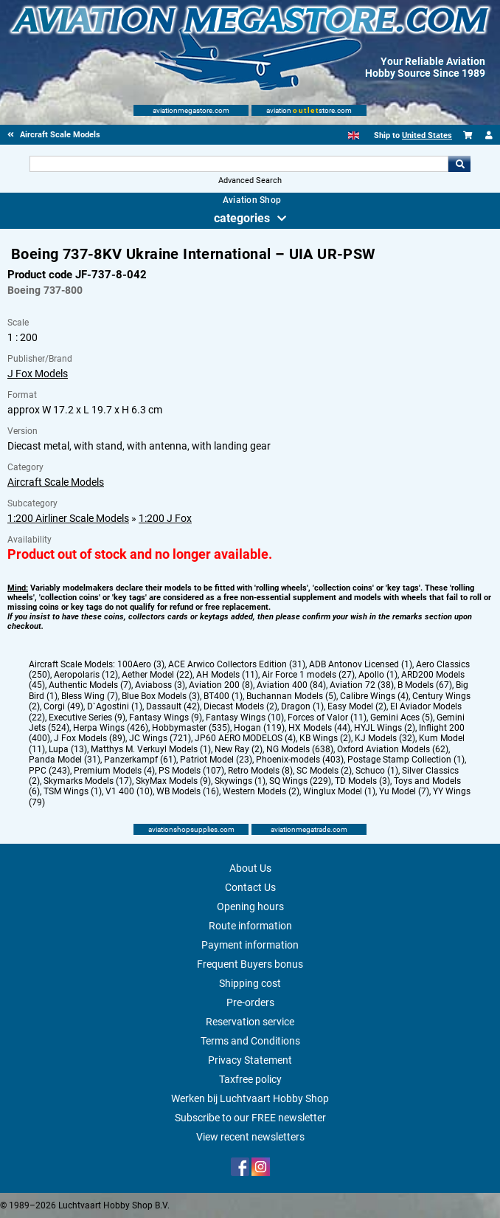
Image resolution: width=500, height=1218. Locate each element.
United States (427, 135)
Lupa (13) (68, 749)
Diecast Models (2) (240, 706)
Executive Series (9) (87, 717)
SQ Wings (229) (300, 781)
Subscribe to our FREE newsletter (250, 1118)
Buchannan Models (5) (291, 696)
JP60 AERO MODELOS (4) (245, 738)
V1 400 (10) (129, 791)
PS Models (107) (191, 770)
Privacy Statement (250, 1060)
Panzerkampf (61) (140, 759)
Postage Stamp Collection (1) (406, 759)
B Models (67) (424, 685)
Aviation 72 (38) (362, 685)
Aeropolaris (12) (86, 675)
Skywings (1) (240, 781)
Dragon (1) (302, 706)
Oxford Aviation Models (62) (392, 749)
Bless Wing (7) (89, 696)
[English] (353, 135)
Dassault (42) (173, 706)
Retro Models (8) (260, 770)
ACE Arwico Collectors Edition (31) (236, 664)
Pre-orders (250, 1002)
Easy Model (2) (356, 706)
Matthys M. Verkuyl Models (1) (151, 749)
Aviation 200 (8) (221, 685)
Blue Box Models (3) (161, 696)
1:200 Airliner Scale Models (68, 518)
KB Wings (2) (325, 738)
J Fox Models (37, 373)
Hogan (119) (259, 728)
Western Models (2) (261, 791)
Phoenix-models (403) (300, 759)
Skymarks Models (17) (88, 781)
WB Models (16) (187, 791)
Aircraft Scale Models (55, 482)
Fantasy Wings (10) (245, 717)
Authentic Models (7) (90, 685)
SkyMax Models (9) (173, 781)
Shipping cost (250, 983)
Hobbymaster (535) (191, 728)
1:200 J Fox (165, 518)
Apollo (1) (377, 675)
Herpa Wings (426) (110, 728)
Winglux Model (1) (339, 791)
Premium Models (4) (114, 770)
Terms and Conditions (250, 1041)
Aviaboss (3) (160, 685)
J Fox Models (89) (89, 738)
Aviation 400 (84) (291, 685)
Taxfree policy (250, 1079)
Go (459, 164)
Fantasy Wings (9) (165, 717)
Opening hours (250, 906)
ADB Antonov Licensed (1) (360, 664)
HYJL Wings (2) (384, 728)
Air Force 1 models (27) (308, 675)
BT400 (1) (223, 696)
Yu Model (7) (404, 791)
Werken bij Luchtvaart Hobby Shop (250, 1098)
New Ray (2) (239, 749)
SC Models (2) (324, 770)
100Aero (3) (140, 664)
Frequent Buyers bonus (250, 964)
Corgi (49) (63, 706)
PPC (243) (49, 770)
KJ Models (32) (385, 738)
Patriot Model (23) (216, 759)
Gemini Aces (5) (401, 717)
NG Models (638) (299, 749)
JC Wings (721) (160, 738)
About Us (250, 868)
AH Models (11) (227, 675)
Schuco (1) (376, 770)
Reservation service (250, 1022)
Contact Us (250, 887)
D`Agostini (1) (114, 706)
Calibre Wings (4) (374, 696)
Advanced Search (250, 180)
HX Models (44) (319, 728)
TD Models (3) (362, 781)
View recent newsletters (250, 1137)
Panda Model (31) (64, 759)
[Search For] (238, 164)
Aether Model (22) (157, 675)
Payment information (250, 945)
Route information (250, 926)
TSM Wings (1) (73, 791)
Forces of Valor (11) (327, 717)
